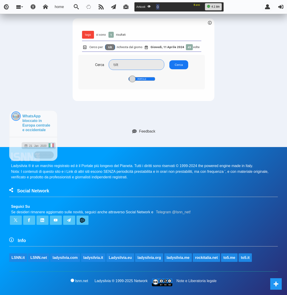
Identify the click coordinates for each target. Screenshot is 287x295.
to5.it (245, 258)
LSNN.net (38, 258)
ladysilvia (44, 155)
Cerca (99, 64)
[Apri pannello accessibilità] (33, 7)
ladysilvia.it (93, 258)
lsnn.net (79, 281)
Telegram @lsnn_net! (173, 212)
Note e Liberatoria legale (196, 281)
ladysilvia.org (149, 258)
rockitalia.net (206, 258)
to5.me (229, 258)
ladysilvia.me (178, 258)
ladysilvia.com (65, 258)
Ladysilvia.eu (120, 258)
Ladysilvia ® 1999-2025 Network (121, 281)
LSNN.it (18, 258)
